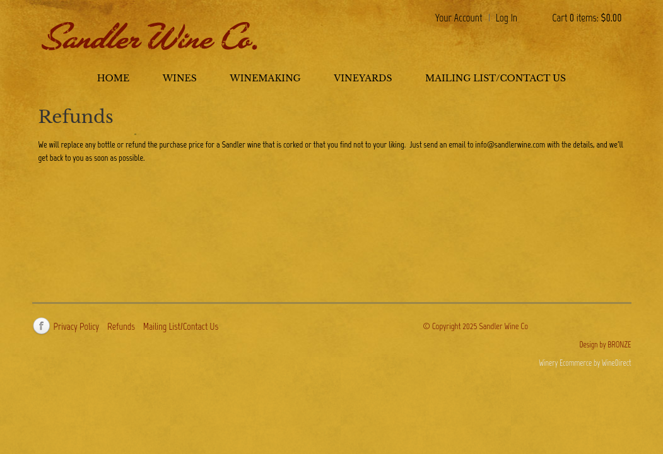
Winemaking (265, 78)
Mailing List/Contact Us (495, 78)
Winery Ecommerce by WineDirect (585, 363)
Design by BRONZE (605, 344)
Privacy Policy (77, 326)
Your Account (459, 17)
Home (113, 78)
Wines (180, 78)
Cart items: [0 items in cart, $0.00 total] (586, 17)
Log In (507, 17)
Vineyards (363, 78)
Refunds (121, 326)
